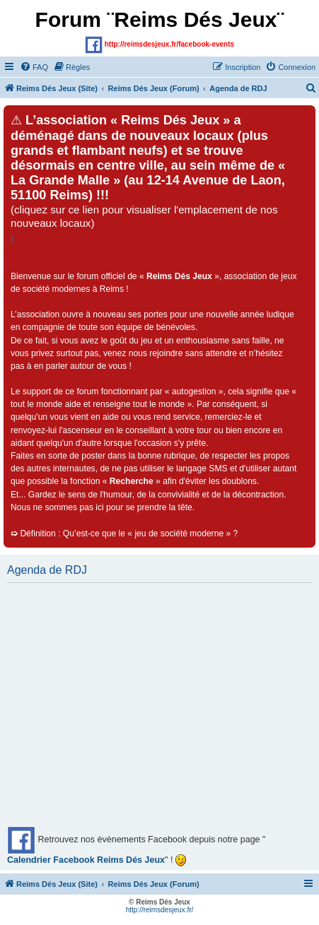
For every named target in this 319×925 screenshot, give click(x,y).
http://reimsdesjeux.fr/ (160, 910)
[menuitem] (34, 67)
